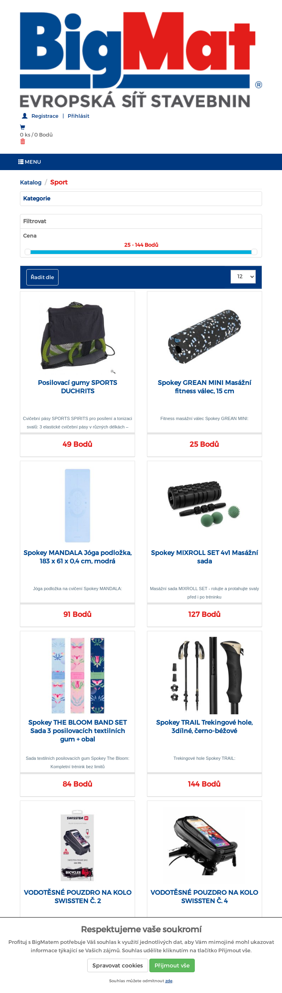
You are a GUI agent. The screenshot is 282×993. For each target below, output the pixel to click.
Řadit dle (42, 277)
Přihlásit (78, 116)
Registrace (45, 116)
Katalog (30, 182)
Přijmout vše (172, 965)
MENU (29, 162)
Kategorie (36, 198)
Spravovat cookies (117, 965)
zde (168, 980)
